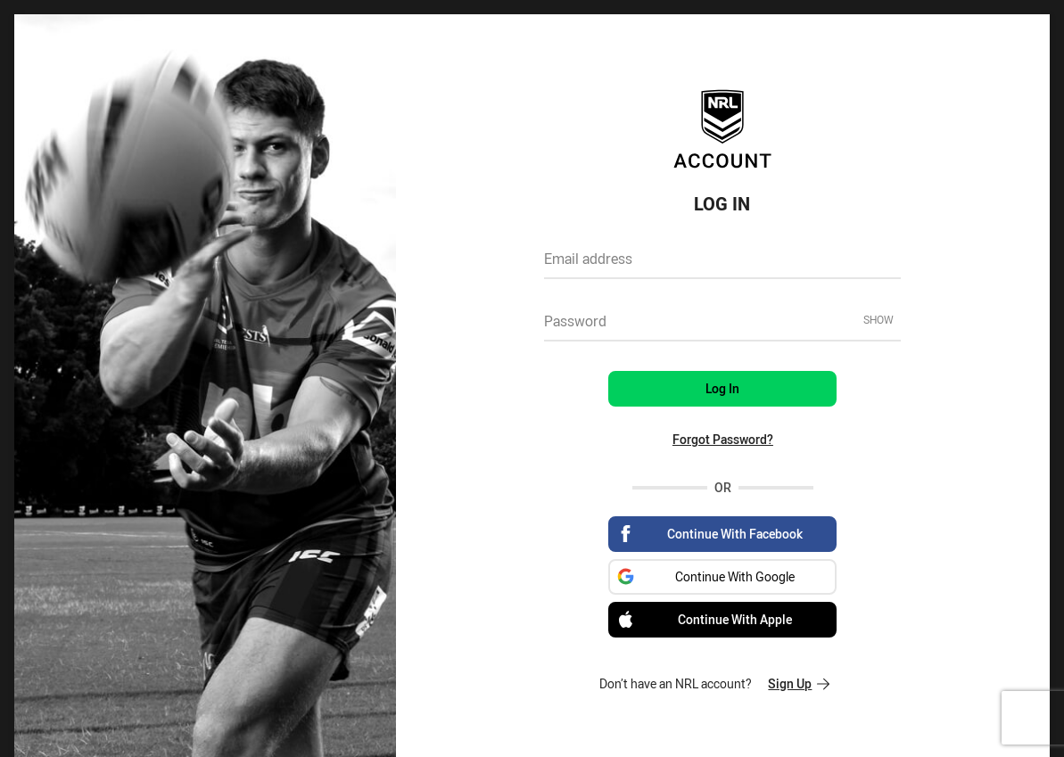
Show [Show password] (878, 319)
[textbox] (722, 265)
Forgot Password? (722, 439)
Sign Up (798, 683)
